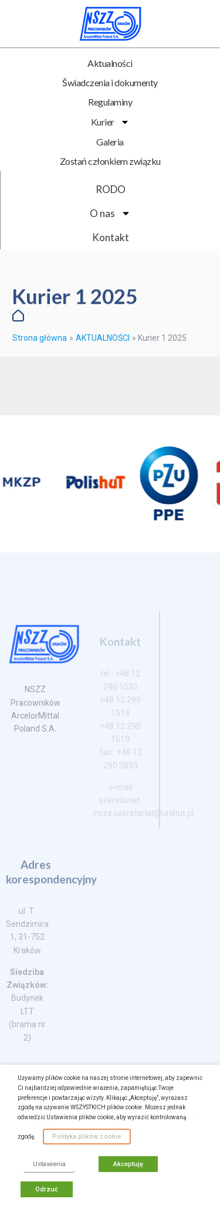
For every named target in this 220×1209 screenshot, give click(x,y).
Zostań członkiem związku (110, 161)
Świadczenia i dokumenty (110, 82)
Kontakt (110, 237)
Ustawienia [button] (49, 1164)
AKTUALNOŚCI (103, 338)
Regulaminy (110, 101)
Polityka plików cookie (86, 1136)
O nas (110, 213)
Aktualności (110, 63)
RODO (111, 189)
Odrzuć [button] (46, 1189)
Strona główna (39, 338)
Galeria (110, 141)
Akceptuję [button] (128, 1164)
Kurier (110, 122)
